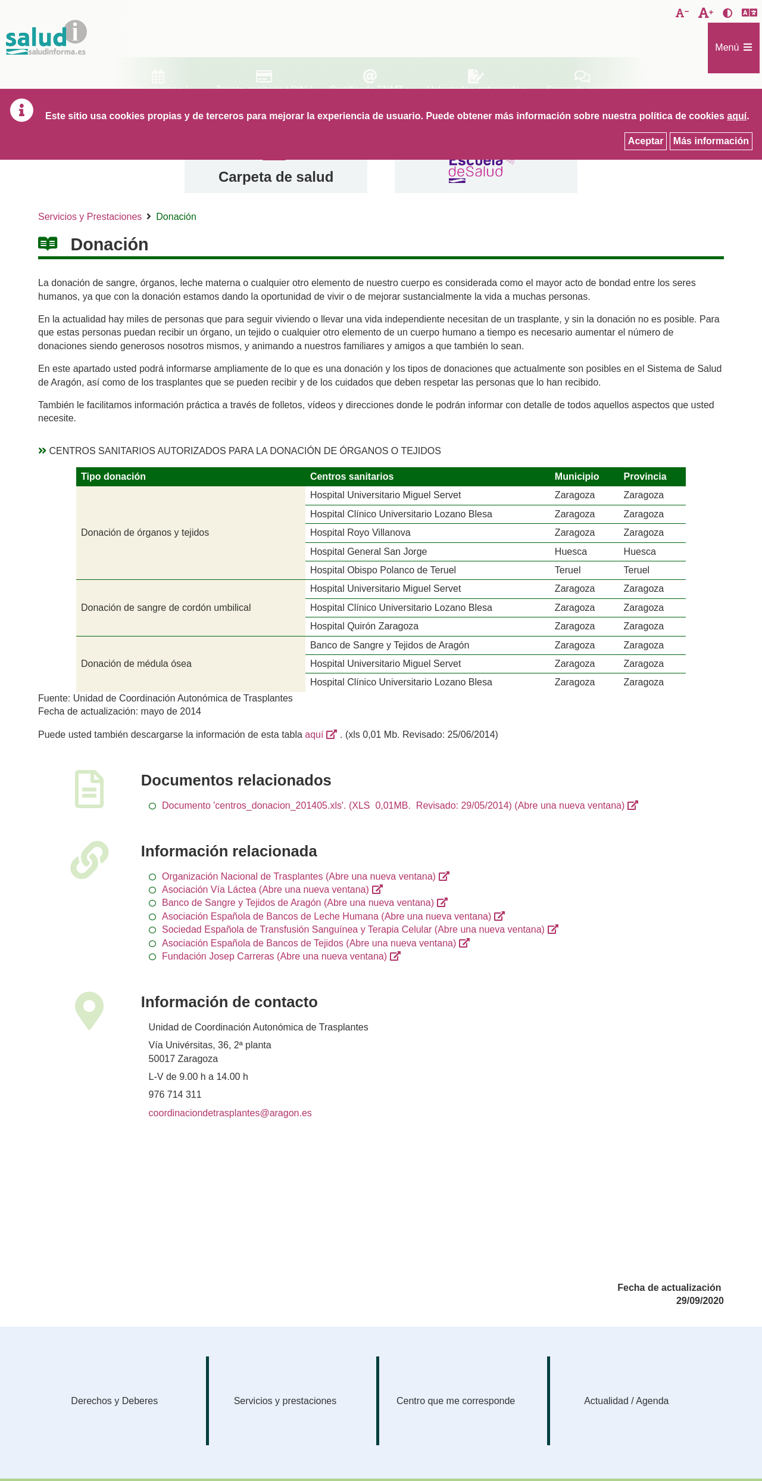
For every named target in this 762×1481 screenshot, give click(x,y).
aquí (314, 734)
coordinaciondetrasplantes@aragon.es (230, 1113)
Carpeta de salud (275, 177)
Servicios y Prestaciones (90, 217)
